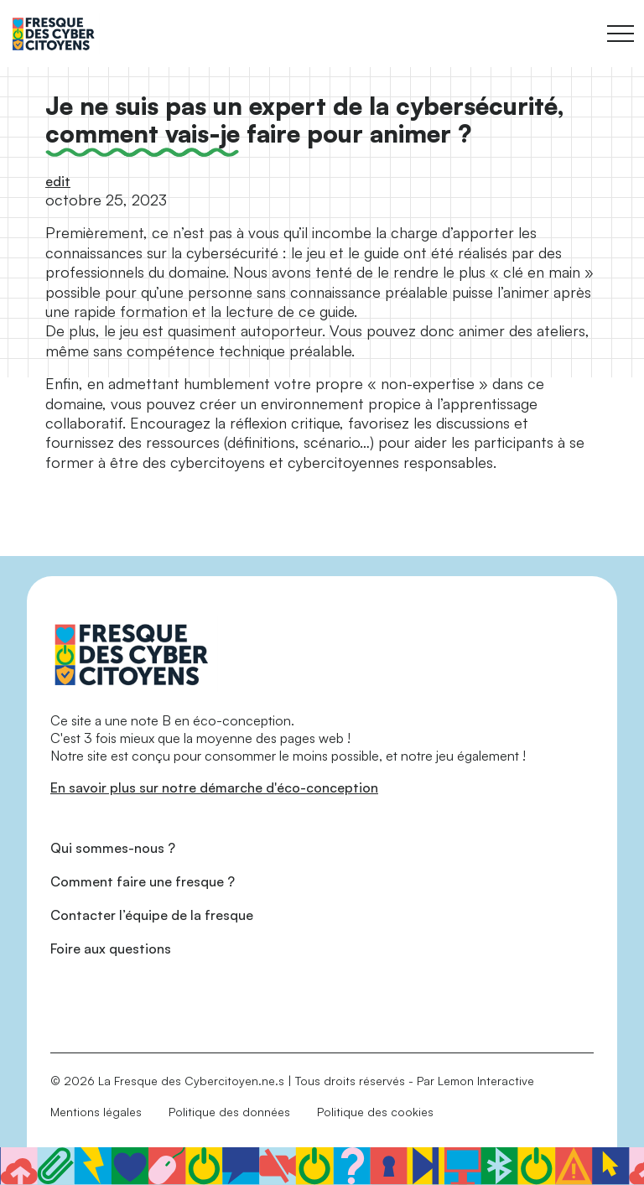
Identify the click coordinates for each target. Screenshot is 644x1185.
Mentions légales (96, 1111)
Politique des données (229, 1111)
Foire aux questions (110, 948)
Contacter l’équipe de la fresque (151, 915)
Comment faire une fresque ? (142, 881)
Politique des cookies (375, 1111)
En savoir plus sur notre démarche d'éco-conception (214, 787)
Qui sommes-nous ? (112, 847)
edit (57, 181)
